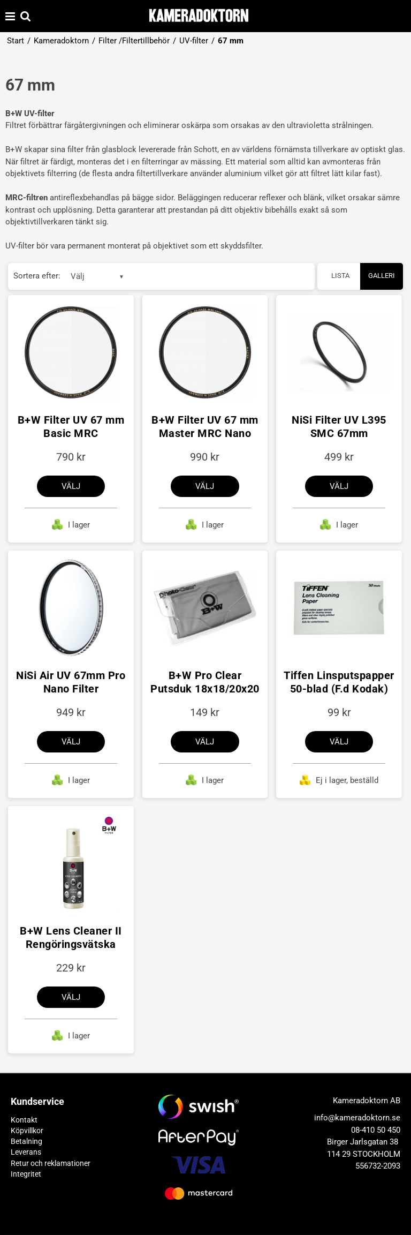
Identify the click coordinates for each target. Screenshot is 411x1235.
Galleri (381, 276)
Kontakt (24, 1120)
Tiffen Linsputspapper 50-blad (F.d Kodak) (339, 682)
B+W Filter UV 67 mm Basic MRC (71, 426)
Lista (340, 276)
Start (15, 41)
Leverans (26, 1152)
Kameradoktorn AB (366, 1100)
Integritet (26, 1174)
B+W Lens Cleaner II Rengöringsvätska (71, 937)
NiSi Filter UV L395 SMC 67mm (339, 426)
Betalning (26, 1141)
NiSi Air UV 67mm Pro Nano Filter (70, 682)
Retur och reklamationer (50, 1163)
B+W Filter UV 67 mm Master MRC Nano (204, 426)
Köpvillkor (27, 1130)
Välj (71, 486)
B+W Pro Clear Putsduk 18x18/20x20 (205, 682)
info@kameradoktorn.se (357, 1118)
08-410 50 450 (375, 1130)
